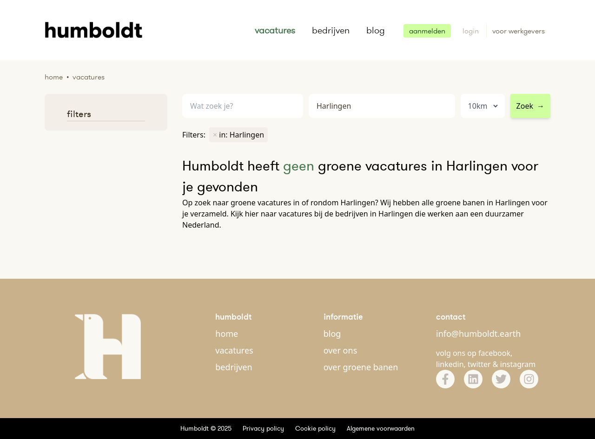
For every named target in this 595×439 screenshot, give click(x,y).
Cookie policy (315, 428)
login (472, 31)
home (226, 333)
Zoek (530, 106)
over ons (340, 350)
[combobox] (382, 106)
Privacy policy (263, 428)
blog (375, 30)
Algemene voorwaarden (381, 428)
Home (54, 77)
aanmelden (427, 31)
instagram (518, 364)
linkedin (450, 364)
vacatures (275, 30)
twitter (479, 364)
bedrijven (331, 30)
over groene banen (361, 367)
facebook (494, 353)
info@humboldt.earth (478, 333)
